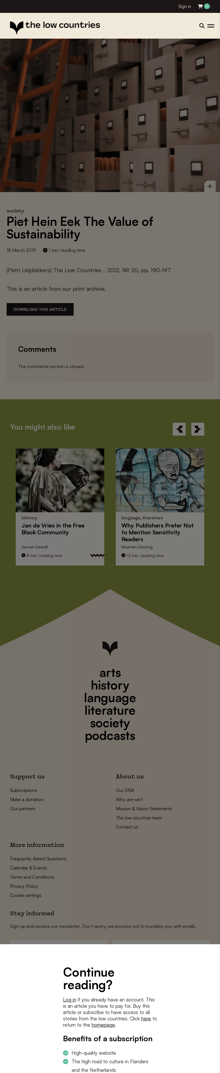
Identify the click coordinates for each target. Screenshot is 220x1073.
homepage (103, 1025)
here (146, 1018)
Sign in (184, 6)
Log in (69, 1000)
